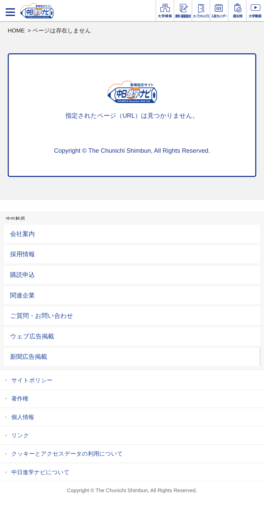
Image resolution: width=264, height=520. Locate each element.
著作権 (19, 398)
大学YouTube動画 (255, 10)
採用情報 (22, 254)
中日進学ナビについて (40, 472)
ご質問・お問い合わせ (41, 315)
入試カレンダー (219, 10)
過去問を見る (237, 10)
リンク (20, 435)
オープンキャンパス (201, 10)
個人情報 (22, 417)
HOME (16, 30)
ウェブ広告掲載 (32, 336)
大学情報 (165, 10)
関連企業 (22, 295)
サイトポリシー (32, 380)
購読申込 (22, 274)
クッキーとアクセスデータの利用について (67, 453)
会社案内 (22, 233)
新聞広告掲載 (28, 356)
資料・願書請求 (183, 10)
